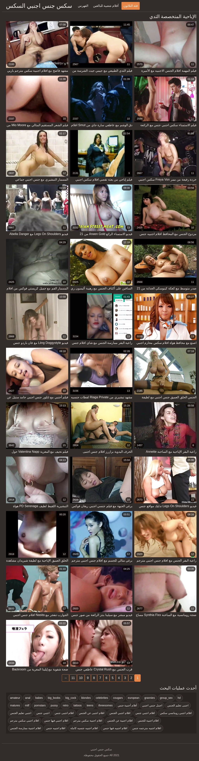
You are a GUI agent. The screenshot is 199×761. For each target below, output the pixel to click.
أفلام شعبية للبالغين (104, 5)
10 (79, 678)
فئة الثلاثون (129, 5)
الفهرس (81, 5)
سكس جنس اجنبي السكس (37, 6)
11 (71, 678)
